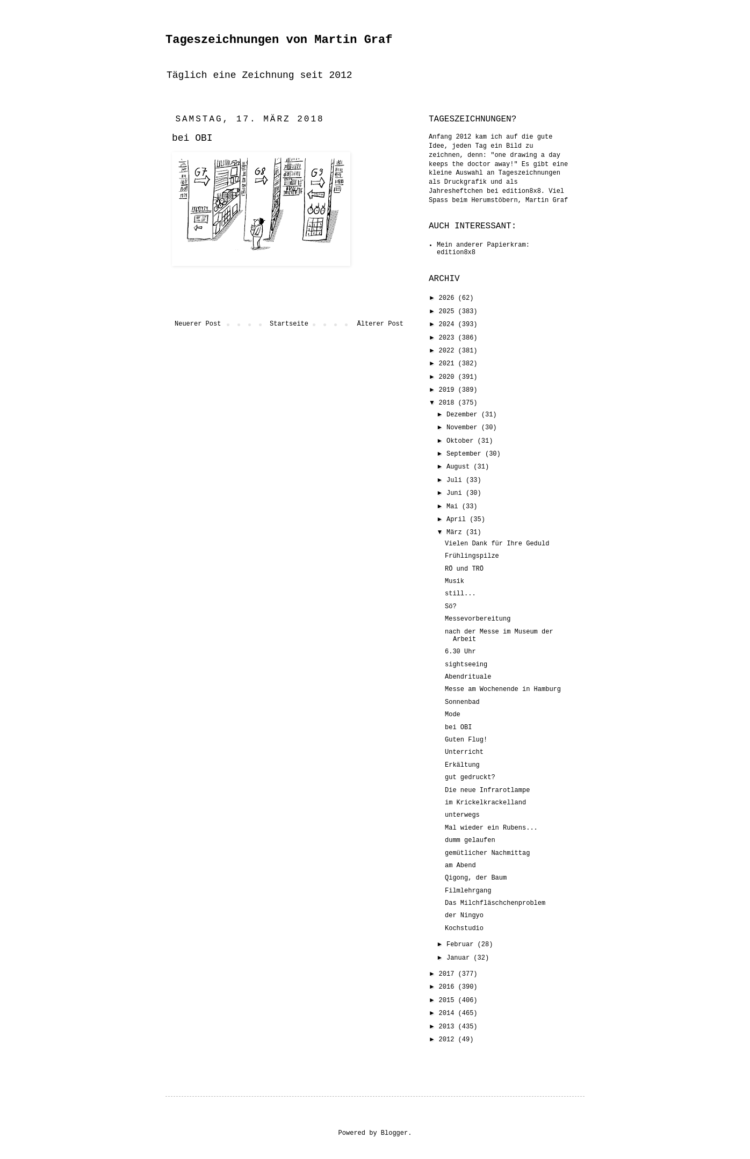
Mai (454, 506)
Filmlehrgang (468, 891)
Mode (452, 714)
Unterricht (464, 752)
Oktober (462, 441)
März (456, 532)
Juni (456, 493)
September (465, 454)
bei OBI (458, 727)
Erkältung (462, 765)
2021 (448, 364)
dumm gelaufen (470, 840)
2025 (448, 311)
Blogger (394, 1133)
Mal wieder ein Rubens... (491, 828)
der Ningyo (464, 915)
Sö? (451, 606)
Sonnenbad (462, 702)
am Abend (460, 865)
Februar (462, 944)
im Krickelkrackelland (485, 803)
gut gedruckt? (470, 777)
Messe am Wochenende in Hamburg (503, 689)
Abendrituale (468, 677)
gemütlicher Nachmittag (487, 853)
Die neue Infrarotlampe (487, 790)
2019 (448, 390)
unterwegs (462, 815)
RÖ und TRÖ (464, 569)
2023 (448, 338)
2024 (448, 324)
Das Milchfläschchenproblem (495, 903)
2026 (448, 298)
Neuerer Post (198, 324)
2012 (448, 1039)
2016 (448, 987)
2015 (448, 1000)
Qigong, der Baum (476, 878)
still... (460, 594)
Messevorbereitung (477, 619)
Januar (459, 958)
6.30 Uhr (460, 652)
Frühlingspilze (472, 556)
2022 (448, 351)
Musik (454, 581)
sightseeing (466, 664)
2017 (448, 974)
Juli (456, 480)
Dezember (463, 415)
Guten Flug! (466, 740)
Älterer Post (380, 324)
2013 (448, 1027)
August (459, 467)
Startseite (289, 324)
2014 (448, 1013)
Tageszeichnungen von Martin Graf (278, 40)
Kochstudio (464, 928)
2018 (448, 403)
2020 (448, 377)
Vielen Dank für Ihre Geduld (497, 544)
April (458, 519)
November (463, 427)
